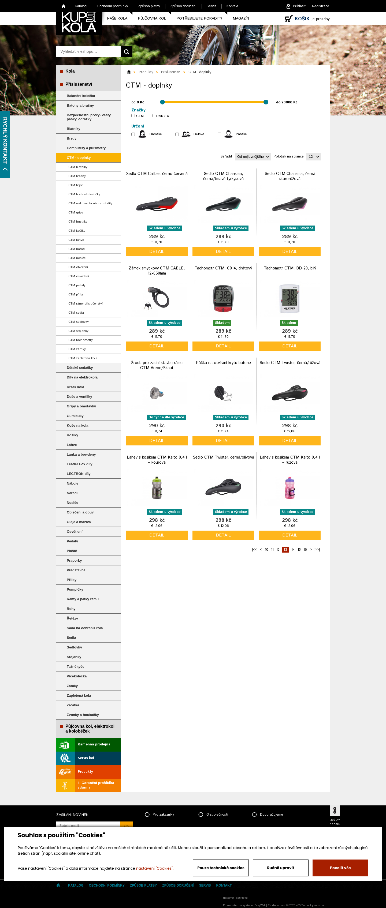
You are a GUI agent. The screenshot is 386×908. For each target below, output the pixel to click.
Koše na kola (77, 425)
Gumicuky (75, 416)
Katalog (81, 6)
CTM (140, 116)
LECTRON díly (79, 474)
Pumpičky (75, 589)
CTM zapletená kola (82, 358)
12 (278, 549)
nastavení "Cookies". (154, 868)
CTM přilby (76, 294)
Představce (76, 570)
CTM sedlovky (78, 322)
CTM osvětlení (78, 276)
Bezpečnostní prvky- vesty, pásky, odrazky (89, 117)
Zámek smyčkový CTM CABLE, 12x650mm (157, 270)
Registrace (320, 6)
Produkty (85, 771)
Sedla (71, 638)
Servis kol (86, 758)
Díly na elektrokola (82, 377)
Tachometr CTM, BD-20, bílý (290, 268)
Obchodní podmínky (112, 6)
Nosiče (72, 503)
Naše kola (117, 18)
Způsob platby (149, 6)
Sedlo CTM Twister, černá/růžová (289, 363)
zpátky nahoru (335, 822)
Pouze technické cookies (220, 868)
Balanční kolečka (81, 96)
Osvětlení (75, 532)
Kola (70, 71)
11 (272, 549)
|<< (254, 549)
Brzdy (71, 138)
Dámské (156, 134)
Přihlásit (299, 6)
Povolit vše (340, 868)
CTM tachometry (80, 340)
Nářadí (72, 493)
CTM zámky (77, 349)
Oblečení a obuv (80, 512)
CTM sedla (76, 312)
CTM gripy (75, 212)
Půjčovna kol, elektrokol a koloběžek (89, 728)
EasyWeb (259, 905)
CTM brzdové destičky (84, 194)
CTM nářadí (77, 249)
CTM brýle (75, 185)
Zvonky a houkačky (83, 715)
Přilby (71, 580)
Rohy (71, 609)
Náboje (72, 483)
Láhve (72, 445)
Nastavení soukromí (235, 898)
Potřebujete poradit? (199, 18)
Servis (211, 6)
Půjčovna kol (152, 18)
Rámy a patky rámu (83, 599)
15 (299, 549)
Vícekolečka (77, 676)
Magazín (241, 18)
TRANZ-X (161, 116)
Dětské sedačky (80, 368)
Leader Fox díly (79, 464)
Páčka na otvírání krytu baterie (223, 363)
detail (156, 252)
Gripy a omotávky (81, 406)
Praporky (74, 560)
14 (293, 549)
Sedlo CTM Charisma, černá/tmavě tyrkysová (223, 176)
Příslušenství (78, 84)
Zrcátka (73, 705)
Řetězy (72, 618)
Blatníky (73, 129)
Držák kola (75, 387)
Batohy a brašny (80, 105)
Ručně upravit (280, 868)
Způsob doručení (183, 6)
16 (305, 549)
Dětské (199, 134)
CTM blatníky (77, 167)
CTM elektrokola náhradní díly (90, 203)
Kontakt (232, 6)
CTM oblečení (78, 267)
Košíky (72, 435)
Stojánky (74, 657)
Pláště (72, 551)
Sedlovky (74, 647)
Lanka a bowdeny (81, 454)
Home (64, 6)
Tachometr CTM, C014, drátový (223, 268)
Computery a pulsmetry (86, 148)
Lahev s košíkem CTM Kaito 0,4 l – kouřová (157, 460)
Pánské (241, 134)
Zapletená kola (79, 695)
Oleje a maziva (79, 522)
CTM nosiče (77, 258)
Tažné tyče (75, 667)
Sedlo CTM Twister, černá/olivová (223, 457)
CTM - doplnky (79, 158)
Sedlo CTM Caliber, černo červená (157, 174)
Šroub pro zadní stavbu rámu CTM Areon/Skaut (157, 365)
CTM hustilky (77, 221)
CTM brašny (77, 176)
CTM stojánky (78, 331)
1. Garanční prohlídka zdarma (96, 785)
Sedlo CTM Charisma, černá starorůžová (290, 176)
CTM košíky (76, 230)
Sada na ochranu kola (85, 628)
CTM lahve (76, 240)
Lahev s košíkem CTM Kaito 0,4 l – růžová (290, 460)
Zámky (72, 686)
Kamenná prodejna (94, 744)
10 (266, 549)
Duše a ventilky (79, 397)
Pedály (72, 541)
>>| (317, 549)
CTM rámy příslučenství (85, 303)
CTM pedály (77, 285)
